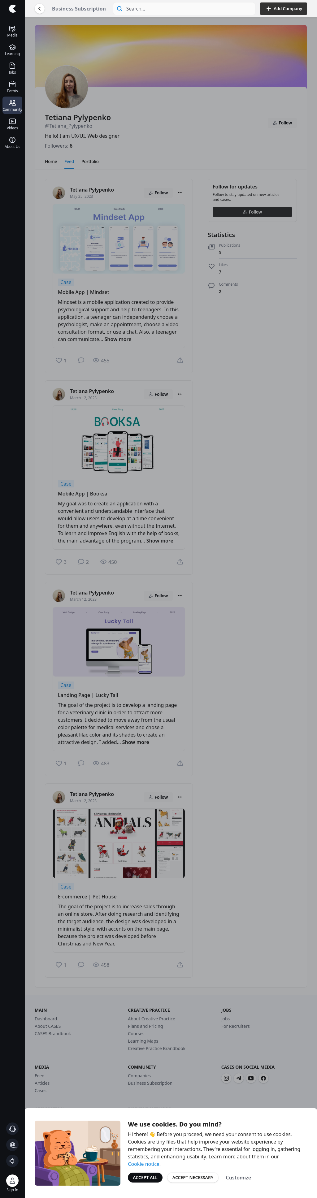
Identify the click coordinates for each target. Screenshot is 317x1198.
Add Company (283, 8)
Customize (238, 1177)
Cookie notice (143, 1164)
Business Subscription (79, 8)
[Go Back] (40, 9)
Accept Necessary (193, 1177)
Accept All (145, 1177)
